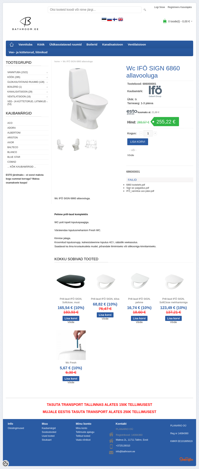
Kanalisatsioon (112, 44)
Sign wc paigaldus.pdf (137, 188)
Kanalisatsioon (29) (19, 91)
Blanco (12, 152)
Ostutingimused (16, 428)
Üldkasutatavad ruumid (65, 44)
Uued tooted (48, 436)
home (57, 61)
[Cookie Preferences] (5, 463)
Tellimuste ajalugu (85, 432)
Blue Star (13, 157)
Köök (41, 44)
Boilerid (91, 44)
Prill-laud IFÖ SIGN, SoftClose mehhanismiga (173, 300)
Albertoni (14, 132)
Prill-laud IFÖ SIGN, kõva (105, 298)
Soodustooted (49, 432)
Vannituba (25, 44)
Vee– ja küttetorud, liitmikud (28, 52)
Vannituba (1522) (17, 72)
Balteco (12, 147)
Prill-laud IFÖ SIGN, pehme (139, 300)
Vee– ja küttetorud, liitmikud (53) (26, 103)
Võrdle (130, 155)
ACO (9, 123)
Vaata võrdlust (83, 439)
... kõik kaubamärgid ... (21, 166)
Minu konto (81, 428)
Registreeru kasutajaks (180, 7)
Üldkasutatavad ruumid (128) (25, 82)
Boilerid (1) (14, 87)
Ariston (12, 137)
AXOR (10, 142)
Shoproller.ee (186, 459)
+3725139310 (123, 445)
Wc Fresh (70, 362)
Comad (11, 162)
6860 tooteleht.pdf (135, 184)
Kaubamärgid (49, 428)
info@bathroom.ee (125, 451)
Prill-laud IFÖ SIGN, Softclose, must (71, 300)
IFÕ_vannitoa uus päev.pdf (140, 191)
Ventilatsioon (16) (19, 96)
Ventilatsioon (137, 44)
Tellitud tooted (83, 436)
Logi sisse (159, 7)
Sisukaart (46, 439)
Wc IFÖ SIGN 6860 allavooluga (78, 61)
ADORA (11, 128)
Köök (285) (13, 77)
